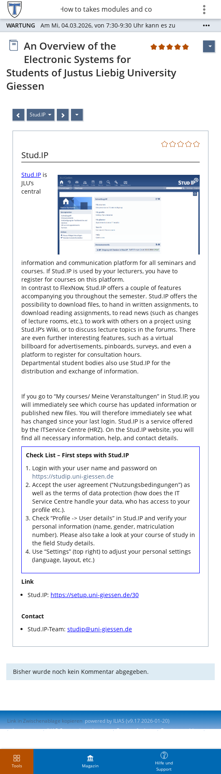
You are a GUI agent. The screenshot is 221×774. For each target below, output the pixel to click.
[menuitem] (90, 761)
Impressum (26, 730)
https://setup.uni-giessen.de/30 (95, 595)
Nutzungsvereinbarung (34, 737)
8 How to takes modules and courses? (106, 9)
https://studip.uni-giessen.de (73, 476)
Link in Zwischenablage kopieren (44, 720)
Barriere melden (180, 730)
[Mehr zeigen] (206, 25)
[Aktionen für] (209, 46)
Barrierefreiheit (135, 730)
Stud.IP (31, 175)
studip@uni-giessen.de (99, 629)
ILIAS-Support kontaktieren (78, 730)
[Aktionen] (77, 115)
